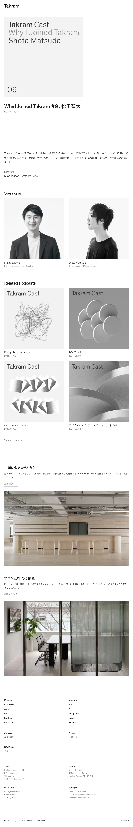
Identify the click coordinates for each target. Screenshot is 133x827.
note (71, 704)
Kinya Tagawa (11, 176)
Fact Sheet (40, 820)
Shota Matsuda (29, 176)
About (7, 709)
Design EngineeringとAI (17, 352)
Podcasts (8, 722)
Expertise (9, 704)
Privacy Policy (10, 820)
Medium (73, 700)
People (7, 713)
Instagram (74, 713)
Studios (8, 718)
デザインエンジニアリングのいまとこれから (93, 425)
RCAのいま (75, 352)
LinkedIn (73, 718)
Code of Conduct (26, 820)
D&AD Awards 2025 (16, 425)
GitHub (72, 722)
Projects (8, 700)
